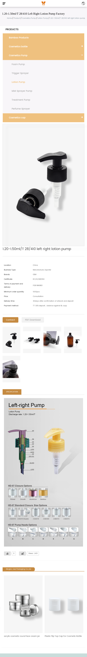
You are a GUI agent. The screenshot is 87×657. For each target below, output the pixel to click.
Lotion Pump (43, 18)
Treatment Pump (21, 100)
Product (17, 18)
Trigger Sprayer (20, 73)
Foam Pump (18, 64)
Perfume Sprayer (21, 109)
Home (9, 18)
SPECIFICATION (12, 392)
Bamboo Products (18, 38)
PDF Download (33, 320)
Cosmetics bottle (18, 46)
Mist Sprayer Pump (22, 91)
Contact (10, 320)
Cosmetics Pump (29, 18)
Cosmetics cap (17, 117)
